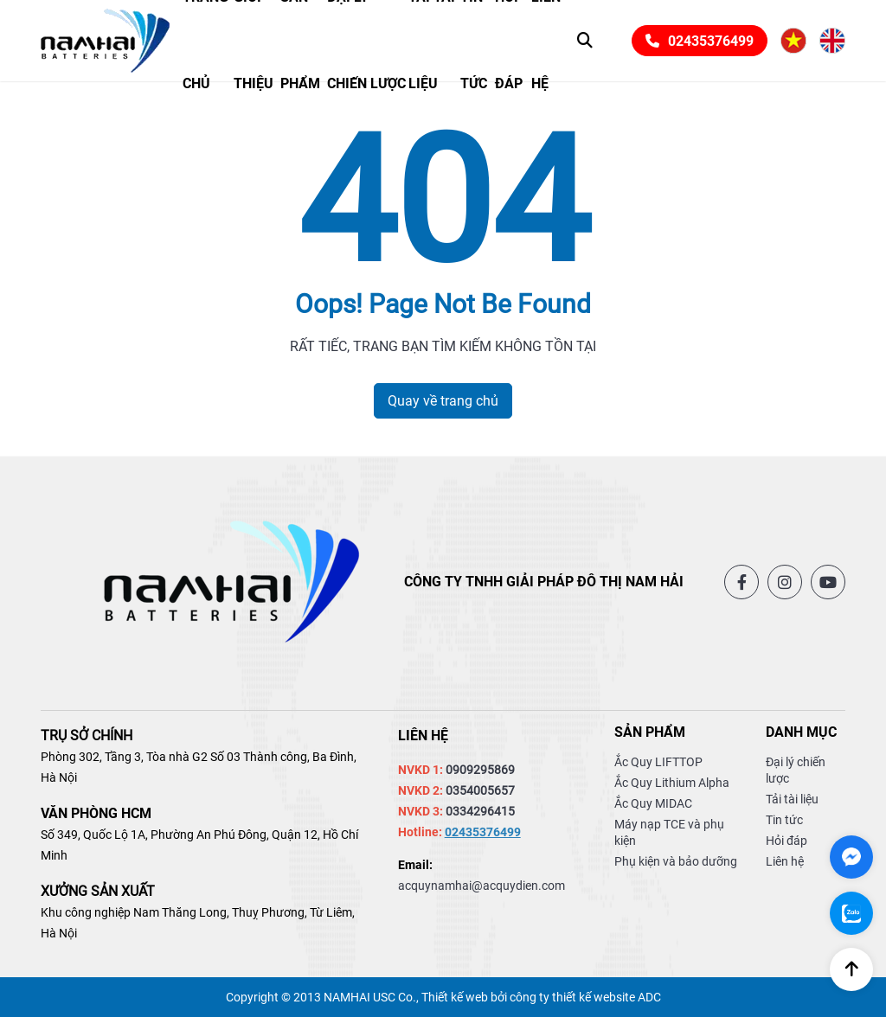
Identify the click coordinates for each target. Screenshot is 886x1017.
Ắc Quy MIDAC (653, 803)
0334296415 (480, 811)
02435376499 (699, 41)
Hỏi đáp (786, 841)
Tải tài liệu (792, 799)
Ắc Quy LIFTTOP (658, 762)
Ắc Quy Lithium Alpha (671, 783)
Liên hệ (785, 861)
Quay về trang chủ (443, 401)
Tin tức (784, 820)
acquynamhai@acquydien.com (481, 885)
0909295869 (480, 770)
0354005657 (480, 790)
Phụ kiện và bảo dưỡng (675, 861)
